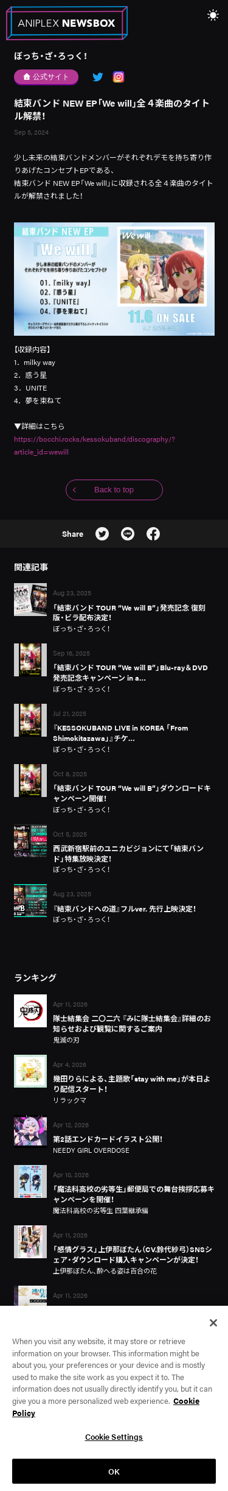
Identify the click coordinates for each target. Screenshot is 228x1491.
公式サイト (46, 77)
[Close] (213, 1329)
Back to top (114, 489)
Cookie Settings (114, 1442)
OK (114, 1477)
